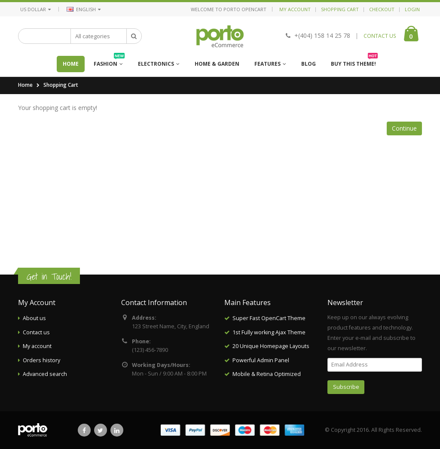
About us (34, 318)
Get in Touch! (49, 276)
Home (25, 85)
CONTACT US (380, 36)
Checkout (381, 9)
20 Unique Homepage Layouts (270, 346)
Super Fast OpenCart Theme (269, 318)
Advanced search (45, 374)
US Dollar (35, 9)
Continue (404, 128)
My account (37, 346)
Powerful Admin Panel (260, 360)
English (84, 9)
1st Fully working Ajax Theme (269, 332)
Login (412, 9)
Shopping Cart (340, 9)
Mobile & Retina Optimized (266, 374)
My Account (295, 9)
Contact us (36, 332)
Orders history (41, 360)
